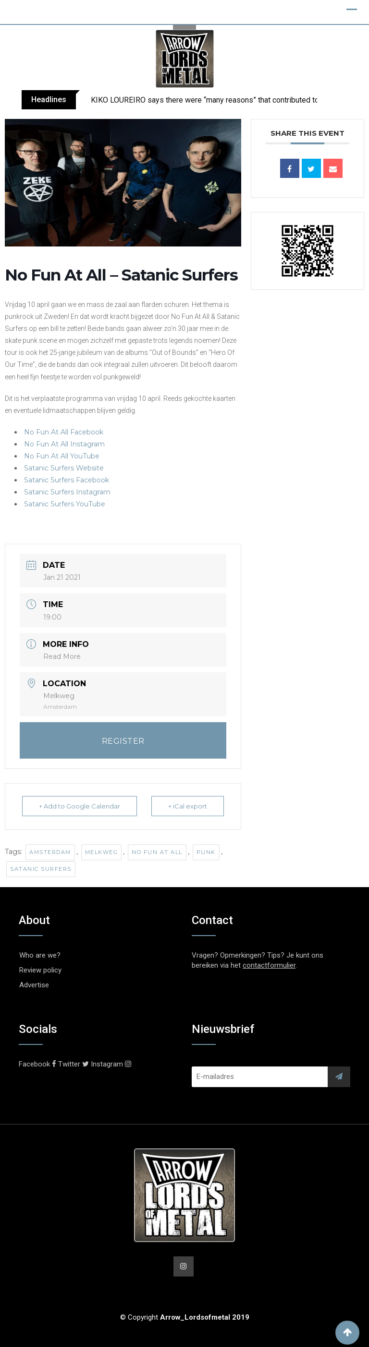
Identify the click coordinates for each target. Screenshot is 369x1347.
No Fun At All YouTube (61, 456)
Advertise (34, 985)
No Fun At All (157, 852)
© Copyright (184, 1317)
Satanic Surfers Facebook (66, 480)
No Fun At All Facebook (63, 432)
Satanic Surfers (41, 869)
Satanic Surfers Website (64, 468)
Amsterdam (50, 852)
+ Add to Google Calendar (79, 806)
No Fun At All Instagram (64, 444)
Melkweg (101, 852)
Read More (62, 656)
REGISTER (123, 741)
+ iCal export (187, 806)
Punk (206, 852)
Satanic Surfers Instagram (67, 492)
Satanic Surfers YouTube (64, 504)
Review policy (40, 970)
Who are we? (40, 955)
